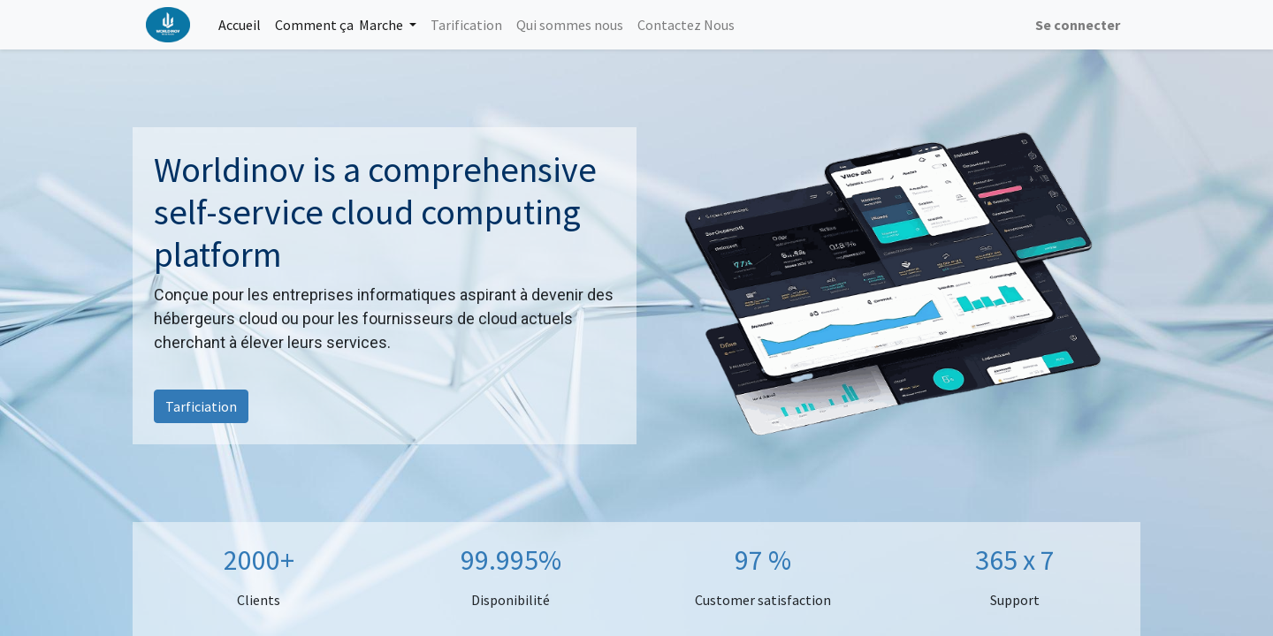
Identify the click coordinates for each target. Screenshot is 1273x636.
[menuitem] (239, 24)
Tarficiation (201, 406)
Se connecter (1077, 25)
